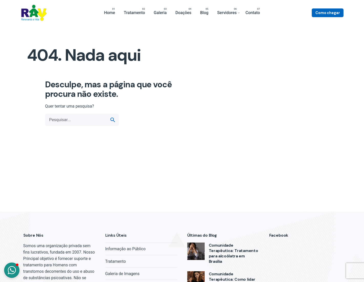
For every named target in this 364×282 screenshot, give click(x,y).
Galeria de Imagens (122, 273)
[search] (113, 120)
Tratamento (115, 261)
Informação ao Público (125, 248)
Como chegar (327, 13)
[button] (11, 270)
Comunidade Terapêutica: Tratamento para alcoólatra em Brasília (233, 253)
